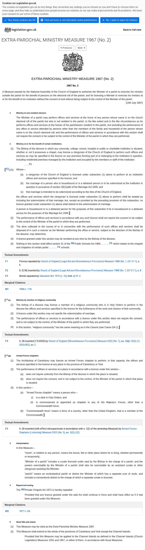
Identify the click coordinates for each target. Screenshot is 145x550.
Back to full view (132, 29)
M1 (72, 243)
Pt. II (78, 276)
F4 (7, 299)
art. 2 (33, 344)
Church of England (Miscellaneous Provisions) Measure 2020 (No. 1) (84, 341)
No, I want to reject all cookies (121, 20)
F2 (7, 169)
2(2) (77, 432)
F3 (110, 243)
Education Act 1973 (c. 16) (53, 276)
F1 (30, 164)
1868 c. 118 (25, 289)
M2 (23, 489)
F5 (7, 355)
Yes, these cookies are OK (21, 20)
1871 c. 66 (24, 511)
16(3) (133, 341)
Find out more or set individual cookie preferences (70, 20)
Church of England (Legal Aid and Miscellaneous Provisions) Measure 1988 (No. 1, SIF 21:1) (89, 261)
